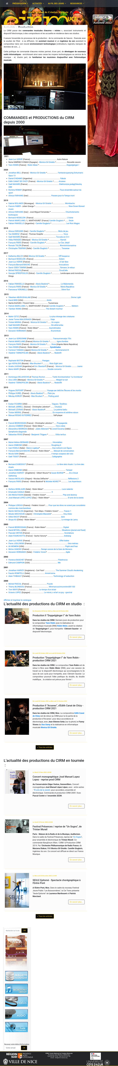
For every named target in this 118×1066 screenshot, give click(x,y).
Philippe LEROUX (15, 505)
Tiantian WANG (14, 309)
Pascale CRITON (15, 533)
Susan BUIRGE (57, 473)
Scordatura (69, 533)
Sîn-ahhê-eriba (57, 325)
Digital (66, 527)
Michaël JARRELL (15, 407)
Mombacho (70, 203)
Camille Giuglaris (56, 220)
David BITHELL (14, 530)
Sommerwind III (62, 350)
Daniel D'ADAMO (15, 178)
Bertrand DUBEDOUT (17, 464)
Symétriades (55, 347)
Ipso (63, 517)
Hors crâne (60, 426)
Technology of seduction (63, 576)
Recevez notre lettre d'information (16, 1044)
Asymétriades (55, 328)
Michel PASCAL (15, 270)
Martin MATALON (15, 511)
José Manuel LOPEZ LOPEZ (20, 498)
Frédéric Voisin (39, 552)
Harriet (63, 240)
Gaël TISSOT (13, 456)
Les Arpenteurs (74, 481)
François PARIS (14, 242)
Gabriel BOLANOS (15, 203)
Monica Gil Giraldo (47, 162)
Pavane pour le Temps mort (62, 196)
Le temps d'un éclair (47, 589)
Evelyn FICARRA (15, 404)
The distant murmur (54, 309)
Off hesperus (64, 256)
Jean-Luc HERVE (15, 262)
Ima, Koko (68, 514)
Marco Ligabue (32, 448)
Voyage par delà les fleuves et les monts (64, 390)
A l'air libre (64, 262)
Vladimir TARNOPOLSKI (18, 353)
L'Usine (70, 218)
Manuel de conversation (64, 451)
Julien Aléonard (42, 429)
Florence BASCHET (16, 560)
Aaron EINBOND (15, 445)
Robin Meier (33, 165)
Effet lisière (64, 540)
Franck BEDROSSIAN (17, 423)
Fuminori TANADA (16, 350)
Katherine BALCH (15, 256)
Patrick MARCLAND (16, 220)
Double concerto (54, 369)
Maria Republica (67, 287)
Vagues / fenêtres (59, 404)
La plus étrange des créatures (61, 316)
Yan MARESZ (14, 234)
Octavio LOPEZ (14, 592)
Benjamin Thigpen (39, 434)
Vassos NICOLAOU (16, 479)
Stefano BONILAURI (16, 489)
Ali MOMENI (13, 546)
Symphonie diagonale (17, 432)
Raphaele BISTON (15, 361)
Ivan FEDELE (13, 448)
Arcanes (62, 181)
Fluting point (53, 396)
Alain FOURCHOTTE (16, 536)
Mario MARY (13, 369)
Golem (61, 259)
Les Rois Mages (73, 223)
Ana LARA (12, 380)
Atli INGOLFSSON (15, 495)
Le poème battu (60, 409)
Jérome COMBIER (16, 426)
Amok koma (50, 573)
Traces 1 (67, 511)
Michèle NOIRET (52, 481)
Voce (66, 234)
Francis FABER (14, 206)
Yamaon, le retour (67, 267)
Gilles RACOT (14, 517)
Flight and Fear (71, 546)
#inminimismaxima (68, 245)
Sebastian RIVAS (15, 434)
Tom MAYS (13, 589)
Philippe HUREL (15, 393)
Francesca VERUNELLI (17, 289)
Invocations (64, 265)
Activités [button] (37, 3)
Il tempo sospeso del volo (62, 454)
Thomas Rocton (38, 377)
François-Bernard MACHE (19, 265)
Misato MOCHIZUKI (16, 514)
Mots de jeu (63, 231)
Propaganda (62, 423)
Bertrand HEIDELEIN (16, 218)
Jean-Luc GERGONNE (17, 338)
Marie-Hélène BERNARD (18, 442)
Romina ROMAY (15, 190)
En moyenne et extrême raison (65, 412)
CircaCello (63, 270)
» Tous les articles (44, 747)
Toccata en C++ (62, 237)
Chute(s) (58, 407)
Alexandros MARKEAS (17, 429)
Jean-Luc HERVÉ (15, 159)
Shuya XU (12, 520)
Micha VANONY (15, 549)
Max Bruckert (35, 363)
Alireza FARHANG (15, 196)
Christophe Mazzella (42, 514)
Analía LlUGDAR (15, 366)
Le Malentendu (67, 284)
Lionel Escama (58, 429)
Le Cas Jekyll (63, 242)
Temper (69, 470)
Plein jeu (51, 393)
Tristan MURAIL (15, 322)
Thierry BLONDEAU (16, 587)
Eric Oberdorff (40, 366)
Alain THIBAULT (15, 576)
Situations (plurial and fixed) (74, 530)
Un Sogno (77, 837)
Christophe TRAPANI (17, 248)
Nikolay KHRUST (15, 396)
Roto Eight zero (56, 363)
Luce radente (67, 489)
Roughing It (56, 445)
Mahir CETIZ (13, 316)
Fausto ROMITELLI (16, 573)
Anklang (67, 536)
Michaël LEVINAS (15, 409)
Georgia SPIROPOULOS (18, 273)
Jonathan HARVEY (16, 473)
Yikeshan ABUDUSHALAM (19, 297)
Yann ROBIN (13, 165)
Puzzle (50, 584)
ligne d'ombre (62, 341)
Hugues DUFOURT (16, 390)
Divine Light (76, 297)
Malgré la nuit (62, 380)
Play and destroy (70, 495)
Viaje (53, 319)
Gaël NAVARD (14, 184)
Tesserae (65, 248)
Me (59, 563)
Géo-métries (73, 543)
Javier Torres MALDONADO (20, 319)
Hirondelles (57, 442)
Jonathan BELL (14, 173)
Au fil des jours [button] (56, 3)
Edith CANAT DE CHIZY (18, 181)
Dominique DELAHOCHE (18, 377)
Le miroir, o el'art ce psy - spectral (58, 592)
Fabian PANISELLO (16, 223)
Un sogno (55, 322)
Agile (68, 552)
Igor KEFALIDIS (14, 363)
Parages (45, 361)
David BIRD (13, 300)
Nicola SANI (13, 454)
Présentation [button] (19, 3)
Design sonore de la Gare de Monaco (56, 549)
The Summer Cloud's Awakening (69, 570)
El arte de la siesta (75, 498)
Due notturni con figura (61, 448)
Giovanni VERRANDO (17, 331)
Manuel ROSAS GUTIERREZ (20, 415)
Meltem (75, 306)
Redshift (57, 353)
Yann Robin (50, 623)
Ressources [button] (76, 3)
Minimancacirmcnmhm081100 (62, 587)
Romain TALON (14, 245)
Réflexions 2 (73, 479)
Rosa (54, 344)
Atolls (49, 300)
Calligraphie (57, 456)
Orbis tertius (60, 434)
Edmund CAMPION (16, 563)
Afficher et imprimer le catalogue (17, 600)
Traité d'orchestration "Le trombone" (67, 377)
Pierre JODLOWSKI (16, 543)
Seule (71, 220)
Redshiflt (58, 383)
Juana (79, 366)
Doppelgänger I (73, 165)
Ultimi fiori (65, 289)
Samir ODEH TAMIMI (17, 267)
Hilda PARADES (15, 240)
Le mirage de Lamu (69, 520)
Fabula (63, 178)
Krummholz (56, 331)
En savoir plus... (76, 637)
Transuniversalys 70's (62, 338)
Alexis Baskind (42, 284)
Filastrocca (63, 560)
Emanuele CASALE (16, 492)
